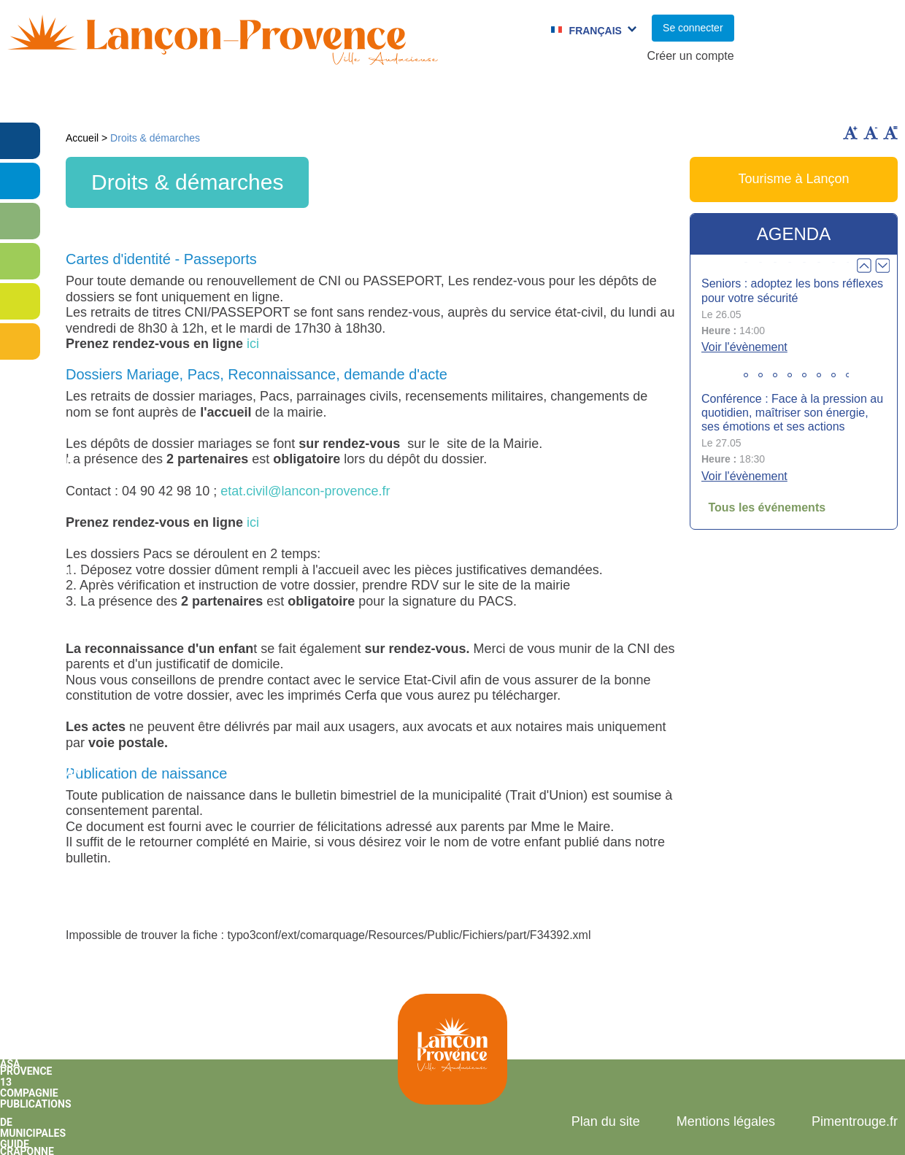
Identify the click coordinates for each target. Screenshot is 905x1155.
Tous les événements (766, 507)
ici (253, 343)
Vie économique (832, 98)
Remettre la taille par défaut (890, 132)
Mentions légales (726, 1121)
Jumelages (527, 98)
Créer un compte (690, 56)
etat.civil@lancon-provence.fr (305, 491)
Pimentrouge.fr (855, 1121)
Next (882, 265)
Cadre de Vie (710, 98)
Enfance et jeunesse (268, 98)
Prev (864, 265)
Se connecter (693, 28)
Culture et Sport (415, 98)
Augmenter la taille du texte (850, 132)
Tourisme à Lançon (793, 178)
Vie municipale (126, 98)
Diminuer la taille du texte (870, 132)
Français (595, 30)
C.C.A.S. (614, 98)
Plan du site (605, 1121)
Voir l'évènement (744, 347)
